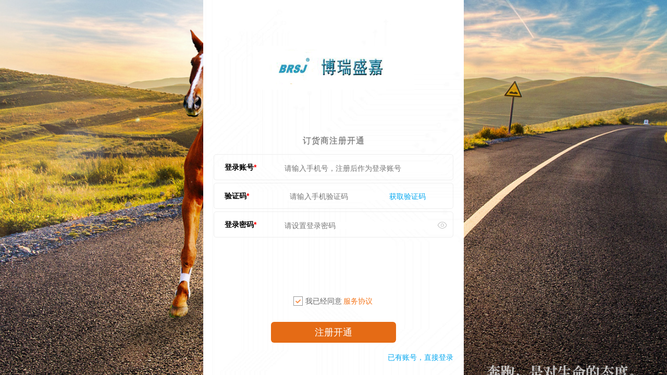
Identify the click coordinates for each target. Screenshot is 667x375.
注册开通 (333, 332)
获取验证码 (407, 196)
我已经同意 (333, 301)
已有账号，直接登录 (420, 357)
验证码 (235, 196)
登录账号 (239, 167)
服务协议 (358, 301)
